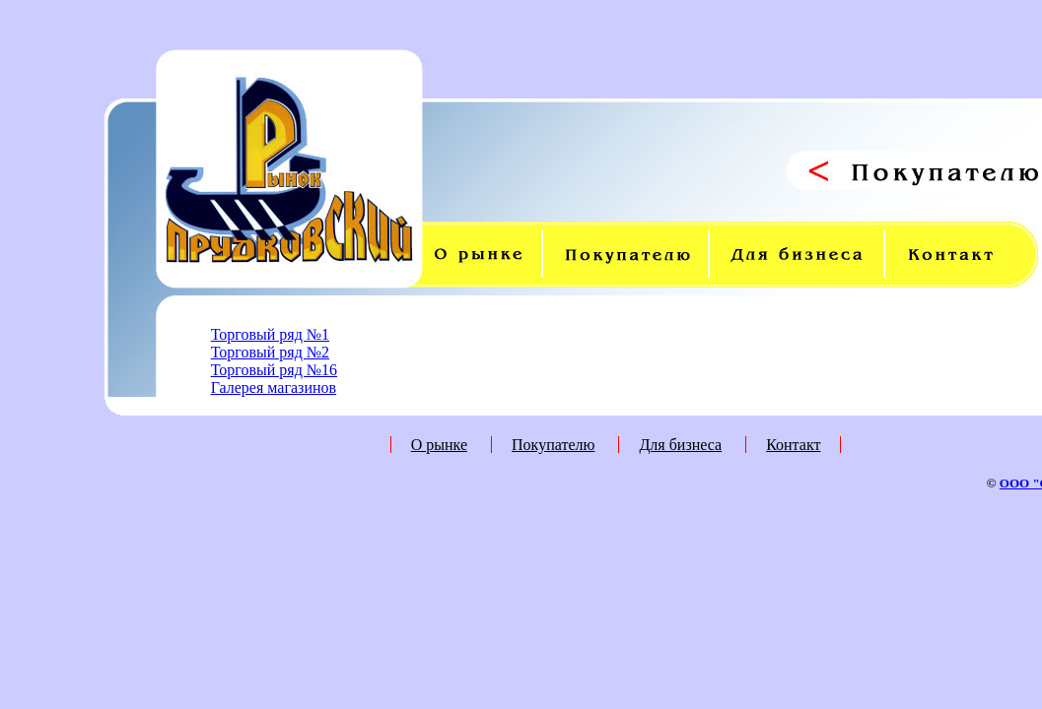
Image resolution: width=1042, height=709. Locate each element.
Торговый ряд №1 (270, 334)
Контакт (793, 444)
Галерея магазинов (273, 387)
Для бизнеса (680, 444)
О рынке (439, 444)
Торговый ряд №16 (274, 369)
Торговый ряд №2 (270, 352)
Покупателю (553, 444)
